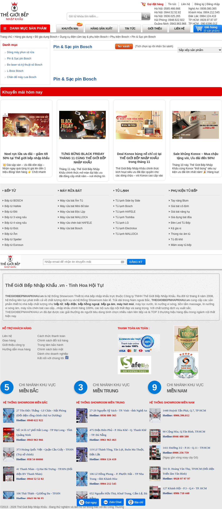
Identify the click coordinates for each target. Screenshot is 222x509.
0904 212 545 (108, 483)
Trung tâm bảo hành (50, 345)
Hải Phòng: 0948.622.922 (169, 20)
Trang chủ (6, 36)
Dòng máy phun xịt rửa (20, 52)
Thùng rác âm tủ (181, 233)
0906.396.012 (181, 415)
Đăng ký (199, 4)
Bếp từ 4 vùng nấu (16, 222)
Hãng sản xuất (101, 28)
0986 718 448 (181, 493)
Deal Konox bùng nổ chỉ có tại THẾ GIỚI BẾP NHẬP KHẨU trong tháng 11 (139, 158)
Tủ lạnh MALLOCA (127, 233)
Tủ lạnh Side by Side (128, 200)
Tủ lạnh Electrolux (126, 228)
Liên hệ (185, 4)
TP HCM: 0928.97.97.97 (203, 20)
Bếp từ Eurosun (14, 245)
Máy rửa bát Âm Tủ (71, 200)
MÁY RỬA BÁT (71, 190)
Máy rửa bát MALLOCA (74, 217)
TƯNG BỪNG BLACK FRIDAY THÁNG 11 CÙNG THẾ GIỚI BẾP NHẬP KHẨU (82, 158)
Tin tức (172, 4)
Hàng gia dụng (23, 36)
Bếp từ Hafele (13, 206)
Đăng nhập (213, 4)
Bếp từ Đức (11, 228)
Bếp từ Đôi (11, 211)
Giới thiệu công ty (13, 345)
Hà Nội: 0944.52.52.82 (167, 12)
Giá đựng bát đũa (181, 217)
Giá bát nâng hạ (180, 211)
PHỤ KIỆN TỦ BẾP (184, 190)
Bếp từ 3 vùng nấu (16, 217)
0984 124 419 (108, 459)
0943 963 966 (34, 439)
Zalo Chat (112, 502)
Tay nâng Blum (180, 200)
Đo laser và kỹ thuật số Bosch (24, 64)
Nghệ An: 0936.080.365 (202, 8)
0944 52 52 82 (35, 478)
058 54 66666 (34, 459)
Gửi (136, 261)
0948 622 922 (34, 420)
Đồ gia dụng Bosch (46, 36)
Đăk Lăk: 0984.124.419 (202, 16)
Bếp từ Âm (11, 233)
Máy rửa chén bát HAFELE (76, 222)
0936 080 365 (108, 415)
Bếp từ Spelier (13, 239)
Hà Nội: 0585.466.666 (167, 8)
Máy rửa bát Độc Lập (72, 211)
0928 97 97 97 (181, 478)
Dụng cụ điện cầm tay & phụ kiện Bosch (84, 36)
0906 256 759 (181, 452)
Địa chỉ (135, 502)
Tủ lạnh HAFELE (126, 211)
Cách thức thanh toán (51, 336)
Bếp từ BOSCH (14, 200)
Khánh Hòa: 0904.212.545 (204, 12)
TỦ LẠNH (122, 190)
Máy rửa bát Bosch (71, 228)
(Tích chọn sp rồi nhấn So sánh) (154, 46)
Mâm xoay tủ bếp (181, 245)
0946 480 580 (181, 436)
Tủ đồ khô (177, 239)
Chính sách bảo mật (50, 349)
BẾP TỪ (10, 190)
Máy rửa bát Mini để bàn (74, 206)
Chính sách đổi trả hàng (52, 340)
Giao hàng (9, 340)
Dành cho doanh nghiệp (52, 353)
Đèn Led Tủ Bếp (181, 222)
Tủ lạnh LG (122, 222)
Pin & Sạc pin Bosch (144, 36)
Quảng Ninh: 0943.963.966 (170, 23)
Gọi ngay (88, 502)
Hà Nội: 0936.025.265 (167, 16)
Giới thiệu (155, 28)
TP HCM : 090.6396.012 (203, 23)
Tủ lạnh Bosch (124, 206)
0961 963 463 (108, 439)
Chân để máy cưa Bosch (21, 77)
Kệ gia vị (176, 228)
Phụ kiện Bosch (119, 36)
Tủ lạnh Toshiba (125, 217)
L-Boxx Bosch (15, 70)
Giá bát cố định (180, 206)
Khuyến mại (70, 28)
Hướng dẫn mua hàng (16, 349)
